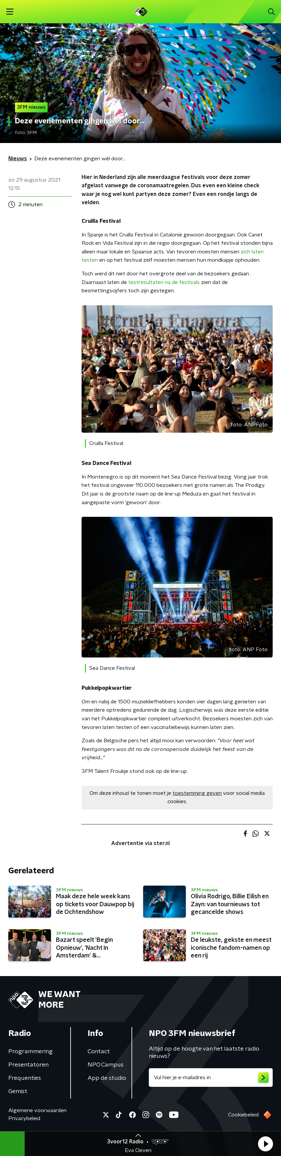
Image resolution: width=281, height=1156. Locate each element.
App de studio (107, 1078)
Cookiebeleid (243, 1114)
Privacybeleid (24, 1118)
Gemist (17, 1091)
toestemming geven (197, 793)
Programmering (30, 1052)
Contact (99, 1052)
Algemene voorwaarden (37, 1110)
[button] (265, 1143)
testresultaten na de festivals (164, 282)
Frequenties (24, 1078)
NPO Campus (106, 1065)
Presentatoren (28, 1065)
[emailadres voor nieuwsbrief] (211, 1077)
